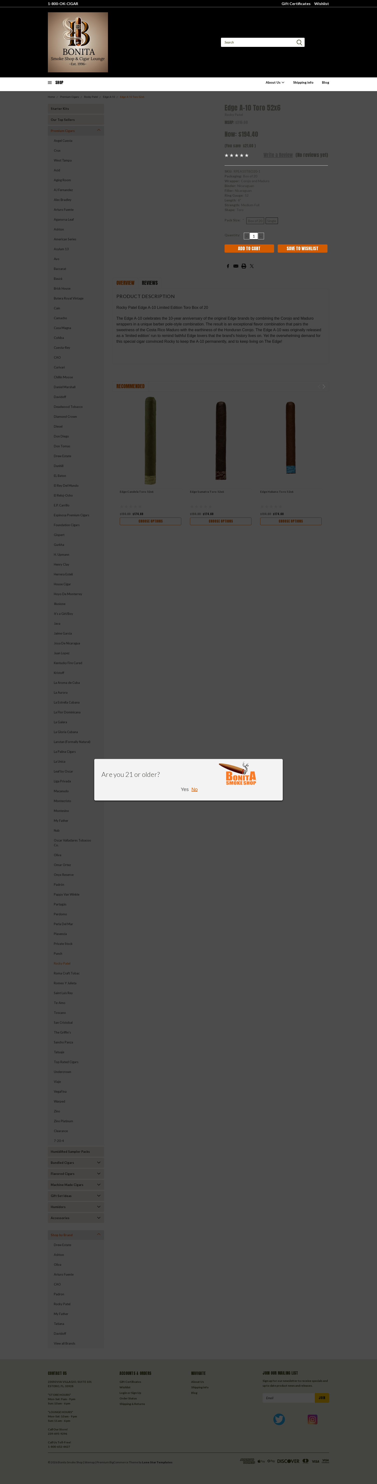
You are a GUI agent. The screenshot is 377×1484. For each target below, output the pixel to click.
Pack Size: (234, 220)
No (194, 789)
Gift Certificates (296, 3)
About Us (275, 82)
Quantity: (232, 235)
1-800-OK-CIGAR (63, 3)
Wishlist (321, 3)
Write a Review (278, 155)
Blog (325, 82)
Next (324, 387)
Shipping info (303, 82)
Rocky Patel (234, 114)
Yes (185, 789)
